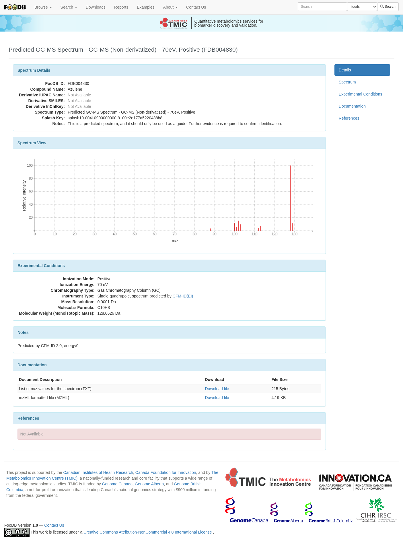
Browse (43, 7)
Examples (145, 7)
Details (345, 70)
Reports (121, 7)
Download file (217, 388)
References (349, 118)
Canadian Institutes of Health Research (98, 472)
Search (69, 7)
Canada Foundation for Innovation (165, 472)
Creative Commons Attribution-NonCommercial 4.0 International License (148, 532)
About (170, 7)
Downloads (96, 7)
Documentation (352, 106)
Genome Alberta (149, 484)
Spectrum (347, 82)
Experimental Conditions (360, 94)
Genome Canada (117, 484)
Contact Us (196, 7)
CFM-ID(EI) (183, 296)
